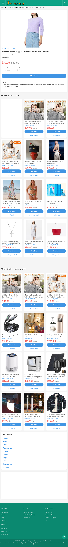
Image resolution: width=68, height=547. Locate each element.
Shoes (5, 445)
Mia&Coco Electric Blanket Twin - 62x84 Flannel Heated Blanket (55, 123)
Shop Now (34, 76)
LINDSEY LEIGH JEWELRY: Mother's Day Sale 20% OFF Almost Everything (10, 243)
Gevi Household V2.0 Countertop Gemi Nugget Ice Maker (33, 376)
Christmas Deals (28, 512)
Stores (3, 515)
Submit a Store (49, 515)
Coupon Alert (49, 512)
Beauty (5, 451)
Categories (4, 512)
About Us (4, 528)
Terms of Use (5, 534)
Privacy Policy (5, 531)
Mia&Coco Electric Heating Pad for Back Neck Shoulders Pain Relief (11, 163)
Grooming (6, 467)
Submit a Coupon (50, 517)
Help (46, 520)
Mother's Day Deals (29, 515)
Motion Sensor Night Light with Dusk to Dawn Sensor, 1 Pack (11, 416)
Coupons (4, 520)
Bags (5, 441)
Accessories (7, 448)
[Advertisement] (11, 118)
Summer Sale (27, 517)
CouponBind (34, 543)
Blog (2, 517)
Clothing (6, 438)
